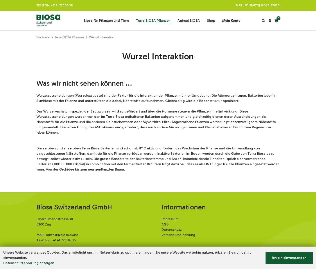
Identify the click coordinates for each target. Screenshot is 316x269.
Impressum (170, 219)
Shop (211, 20)
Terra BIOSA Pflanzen (153, 20)
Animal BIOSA (189, 20)
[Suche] (263, 20)
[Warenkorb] (276, 20)
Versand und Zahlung (178, 235)
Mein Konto (231, 20)
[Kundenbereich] (270, 20)
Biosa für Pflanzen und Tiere (106, 20)
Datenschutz (172, 229)
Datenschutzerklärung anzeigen (28, 263)
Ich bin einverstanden (289, 258)
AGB (165, 224)
